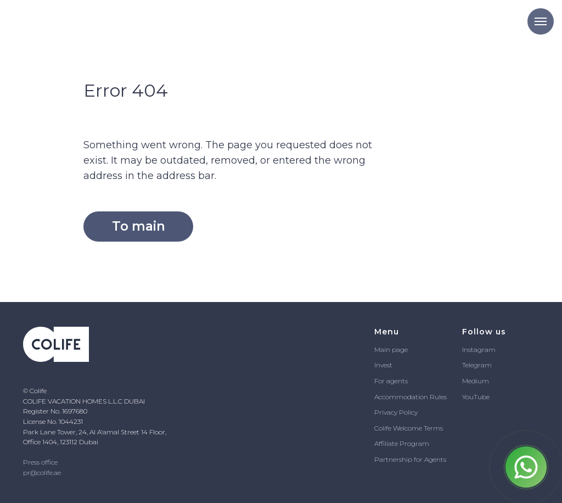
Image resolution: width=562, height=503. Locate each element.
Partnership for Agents (410, 459)
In (377, 365)
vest (386, 365)
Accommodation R (404, 397)
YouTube (476, 397)
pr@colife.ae (42, 472)
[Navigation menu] (541, 21)
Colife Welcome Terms (408, 428)
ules (441, 397)
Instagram (479, 349)
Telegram (477, 365)
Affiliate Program (401, 443)
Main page (391, 349)
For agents (391, 381)
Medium (475, 381)
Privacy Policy (396, 412)
